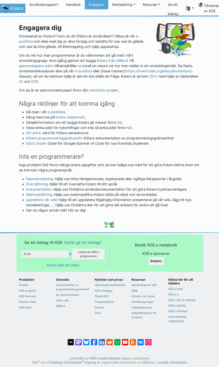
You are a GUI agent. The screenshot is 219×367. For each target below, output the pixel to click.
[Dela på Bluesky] (86, 340)
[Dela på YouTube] (125, 340)
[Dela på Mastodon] (78, 340)
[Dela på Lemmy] (117, 340)
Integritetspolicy (142, 307)
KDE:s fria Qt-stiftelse (182, 300)
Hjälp (135, 290)
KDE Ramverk (27, 296)
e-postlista (83, 71)
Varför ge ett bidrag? (82, 242)
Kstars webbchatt (70, 117)
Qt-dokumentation (67, 294)
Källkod (60, 305)
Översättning (37, 184)
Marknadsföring (39, 195)
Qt (21, 81)
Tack (98, 312)
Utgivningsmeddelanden (110, 285)
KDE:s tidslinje (177, 305)
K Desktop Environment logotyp (71, 362)
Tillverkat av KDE (211, 8)
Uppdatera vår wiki (41, 200)
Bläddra (156, 261)
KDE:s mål (62, 300)
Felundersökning (39, 179)
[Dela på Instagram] (148, 340)
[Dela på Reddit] (109, 340)
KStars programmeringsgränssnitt (54, 138)
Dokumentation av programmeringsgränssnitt (72, 287)
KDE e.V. (173, 294)
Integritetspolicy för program (144, 315)
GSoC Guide (36, 143)
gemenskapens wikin (36, 66)
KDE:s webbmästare (105, 358)
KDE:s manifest (177, 311)
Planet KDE (102, 296)
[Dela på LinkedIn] (102, 340)
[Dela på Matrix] (71, 340)
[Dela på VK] (141, 340)
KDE (34, 81)
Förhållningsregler (143, 301)
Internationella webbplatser (177, 319)
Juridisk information (172, 362)
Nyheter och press (143, 296)
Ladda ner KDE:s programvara (88, 254)
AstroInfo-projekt (104, 90)
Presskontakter (104, 301)
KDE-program (27, 290)
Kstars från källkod (112, 61)
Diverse (99, 307)
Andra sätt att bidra (63, 265)
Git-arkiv (33, 133)
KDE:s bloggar (104, 290)
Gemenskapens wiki (144, 285)
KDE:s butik (175, 288)
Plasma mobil (27, 301)
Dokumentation (38, 189)
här (119, 122)
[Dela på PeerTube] (133, 340)
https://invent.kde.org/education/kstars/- (159, 71)
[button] (123, 4)
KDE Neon (25, 307)
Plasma (23, 285)
